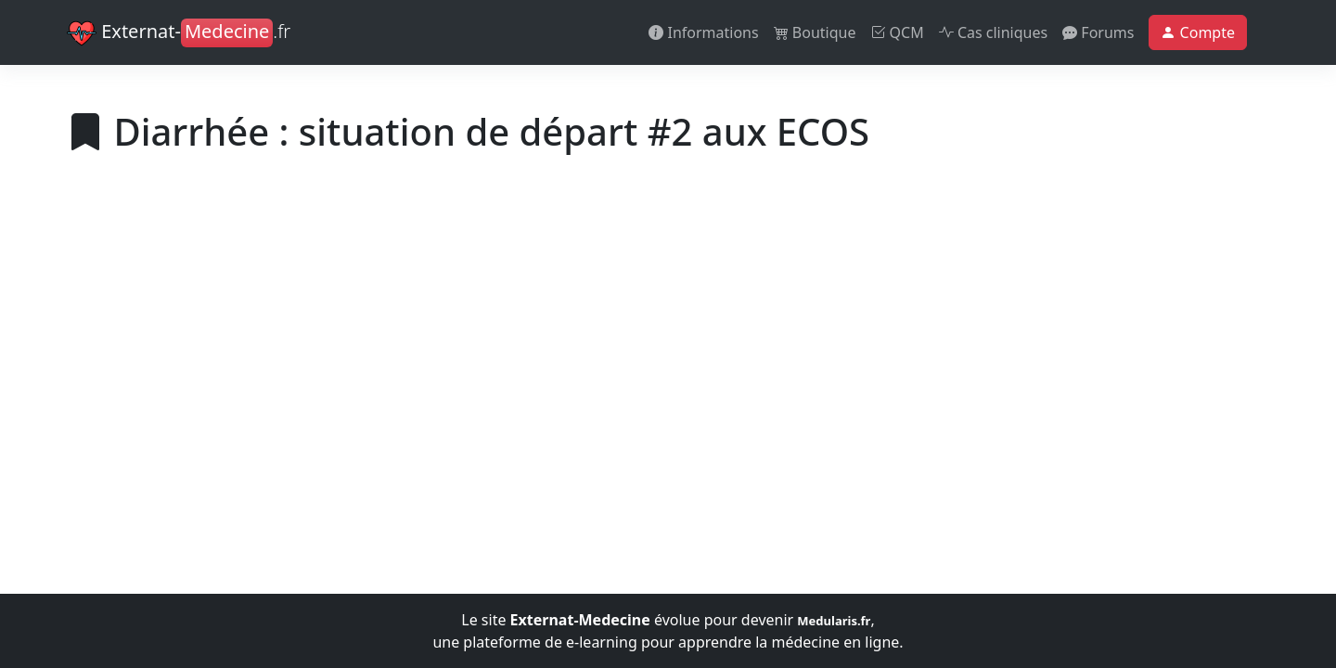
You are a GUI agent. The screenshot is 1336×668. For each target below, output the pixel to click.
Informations (703, 32)
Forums (1098, 32)
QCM (896, 32)
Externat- (178, 33)
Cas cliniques (993, 32)
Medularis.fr (833, 620)
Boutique (815, 32)
